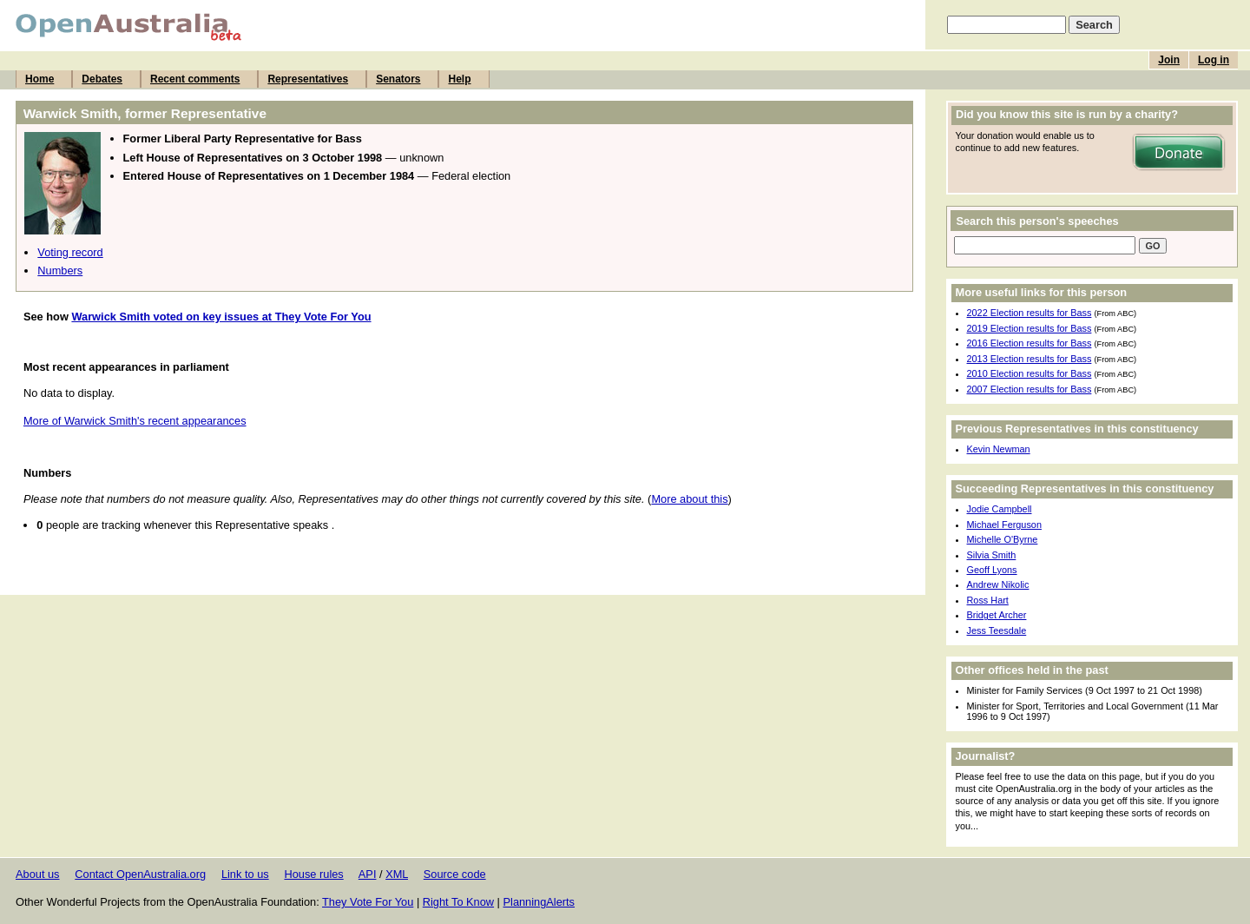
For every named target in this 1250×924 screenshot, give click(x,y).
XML (396, 874)
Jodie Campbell (999, 509)
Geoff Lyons (992, 569)
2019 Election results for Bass (1029, 328)
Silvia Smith (991, 555)
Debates (102, 79)
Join (1169, 60)
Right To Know (458, 901)
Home (39, 79)
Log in (1213, 60)
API (368, 874)
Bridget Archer (997, 615)
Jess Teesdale (997, 630)
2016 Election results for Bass (1029, 343)
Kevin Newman (998, 449)
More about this (689, 498)
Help (459, 79)
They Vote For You (367, 901)
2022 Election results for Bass (1029, 312)
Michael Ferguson (1004, 524)
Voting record (69, 252)
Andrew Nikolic (998, 584)
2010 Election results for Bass (1029, 373)
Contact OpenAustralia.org (140, 874)
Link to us (245, 874)
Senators (398, 79)
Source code (455, 874)
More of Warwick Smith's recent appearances (135, 420)
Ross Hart (988, 600)
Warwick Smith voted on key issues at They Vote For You (221, 316)
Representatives (307, 79)
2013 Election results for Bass (1029, 358)
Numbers (59, 270)
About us (38, 874)
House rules (313, 874)
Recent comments (195, 79)
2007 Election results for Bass (1029, 389)
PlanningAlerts (539, 901)
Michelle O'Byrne (1002, 539)
